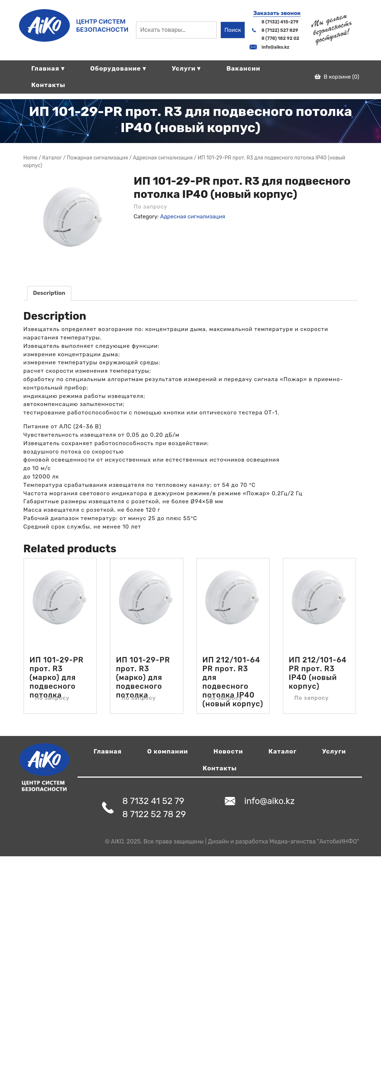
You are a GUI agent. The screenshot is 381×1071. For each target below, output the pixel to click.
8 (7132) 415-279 (279, 22)
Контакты (48, 85)
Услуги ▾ (186, 68)
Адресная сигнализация (162, 158)
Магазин (52, 158)
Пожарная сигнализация (97, 158)
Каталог (282, 751)
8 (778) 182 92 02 (280, 38)
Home (30, 158)
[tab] (49, 293)
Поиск (233, 30)
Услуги (334, 751)
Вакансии (243, 68)
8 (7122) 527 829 (279, 30)
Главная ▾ (48, 68)
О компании (167, 751)
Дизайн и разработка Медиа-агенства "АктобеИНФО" (283, 841)
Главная (108, 751)
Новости (228, 751)
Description (49, 293)
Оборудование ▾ (118, 68)
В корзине (336, 77)
